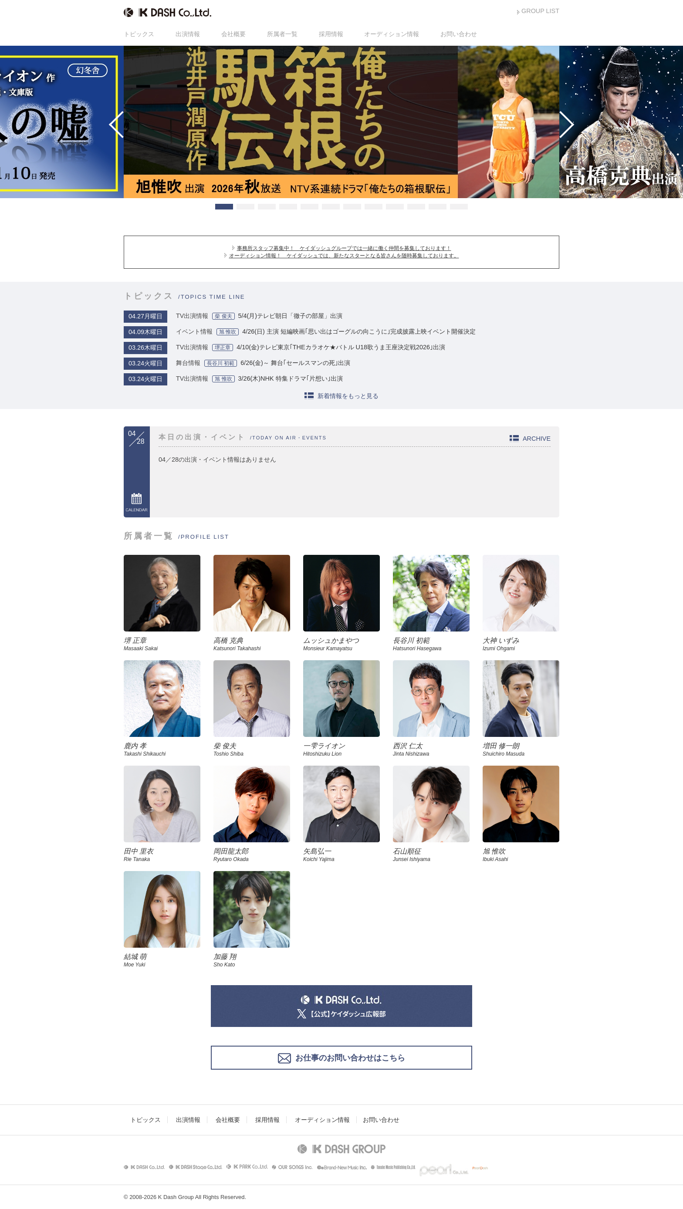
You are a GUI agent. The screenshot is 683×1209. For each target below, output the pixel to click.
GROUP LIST (540, 10)
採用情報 (331, 33)
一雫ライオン (341, 749)
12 (459, 206)
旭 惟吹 (227, 332)
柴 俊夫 (223, 316)
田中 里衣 (162, 855)
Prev (122, 124)
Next (560, 124)
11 (437, 206)
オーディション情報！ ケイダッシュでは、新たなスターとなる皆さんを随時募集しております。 (344, 256)
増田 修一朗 (521, 749)
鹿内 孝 (162, 749)
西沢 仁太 (431, 749)
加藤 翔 (251, 960)
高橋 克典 (251, 644)
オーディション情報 (391, 33)
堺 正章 (162, 644)
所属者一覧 (282, 33)
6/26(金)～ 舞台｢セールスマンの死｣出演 (295, 362)
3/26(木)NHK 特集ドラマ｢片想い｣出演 (290, 378)
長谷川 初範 (220, 363)
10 (416, 206)
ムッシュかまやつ (341, 644)
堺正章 (222, 347)
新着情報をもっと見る (348, 395)
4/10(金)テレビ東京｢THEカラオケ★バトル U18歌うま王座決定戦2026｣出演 (341, 347)
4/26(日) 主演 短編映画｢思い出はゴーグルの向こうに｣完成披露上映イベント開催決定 (359, 331)
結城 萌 (162, 960)
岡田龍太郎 (251, 855)
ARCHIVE (537, 438)
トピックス (139, 33)
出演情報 (188, 33)
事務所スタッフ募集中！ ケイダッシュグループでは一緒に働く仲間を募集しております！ (344, 248)
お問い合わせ (458, 33)
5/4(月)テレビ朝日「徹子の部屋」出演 (290, 315)
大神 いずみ (521, 644)
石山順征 (431, 855)
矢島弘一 (341, 855)
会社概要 (233, 33)
